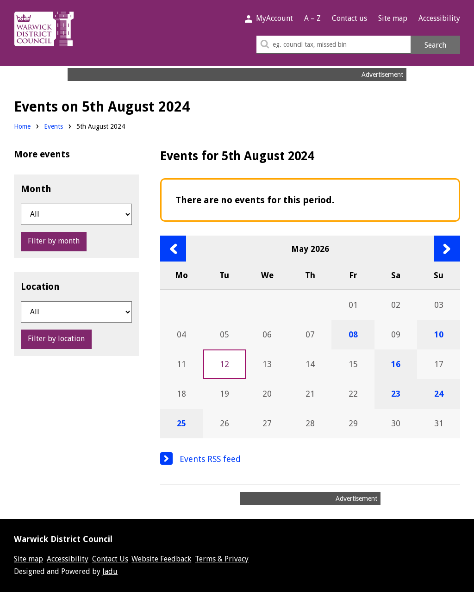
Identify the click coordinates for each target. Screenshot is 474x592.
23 (395, 394)
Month (36, 188)
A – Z (312, 18)
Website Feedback (161, 559)
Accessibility (439, 18)
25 (181, 423)
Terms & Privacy (222, 559)
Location (40, 286)
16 (395, 364)
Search (435, 45)
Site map (392, 18)
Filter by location (56, 338)
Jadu (110, 571)
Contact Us (110, 559)
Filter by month (54, 241)
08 (353, 334)
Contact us (349, 18)
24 (438, 394)
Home (22, 126)
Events (53, 126)
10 (438, 334)
